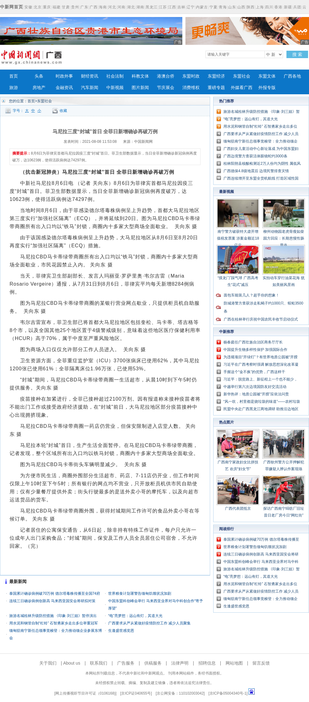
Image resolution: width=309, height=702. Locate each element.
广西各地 (292, 76)
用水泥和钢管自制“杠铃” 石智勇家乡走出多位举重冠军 (53, 623)
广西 (94, 7)
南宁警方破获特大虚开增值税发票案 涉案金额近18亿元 (238, 238)
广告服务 (125, 663)
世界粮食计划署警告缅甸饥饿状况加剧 (139, 593)
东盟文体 (267, 76)
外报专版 (267, 87)
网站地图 (234, 663)
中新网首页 (11, 6)
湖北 (131, 7)
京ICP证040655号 (136, 693)
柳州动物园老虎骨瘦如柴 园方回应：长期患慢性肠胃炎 (283, 238)
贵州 (75, 7)
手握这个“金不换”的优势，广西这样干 (254, 372)
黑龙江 (152, 7)
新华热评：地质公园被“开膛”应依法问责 (256, 394)
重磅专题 (216, 87)
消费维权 (191, 87)
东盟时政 (191, 76)
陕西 (251, 7)
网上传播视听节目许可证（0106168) (85, 693)
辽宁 (191, 7)
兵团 (297, 7)
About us (71, 663)
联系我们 (98, 663)
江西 (172, 7)
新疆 (288, 7)
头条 (39, 76)
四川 (269, 7)
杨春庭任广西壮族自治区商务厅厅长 (253, 342)
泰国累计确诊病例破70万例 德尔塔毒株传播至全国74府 (54, 593)
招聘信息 (207, 663)
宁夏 (214, 7)
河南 (121, 7)
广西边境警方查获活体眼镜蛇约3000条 (255, 156)
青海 (223, 7)
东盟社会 (241, 76)
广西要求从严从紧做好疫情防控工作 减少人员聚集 (149, 623)
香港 (278, 7)
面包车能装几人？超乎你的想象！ (251, 295)
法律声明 (179, 663)
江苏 (163, 7)
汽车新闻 (89, 87)
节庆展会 (165, 87)
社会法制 (115, 76)
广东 (84, 7)
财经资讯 (89, 76)
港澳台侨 (165, 76)
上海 (260, 7)
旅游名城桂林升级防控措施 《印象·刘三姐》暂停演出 (53, 616)
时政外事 (64, 76)
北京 (38, 7)
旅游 (13, 87)
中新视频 (115, 87)
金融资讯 (64, 87)
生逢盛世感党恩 (121, 630)
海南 (103, 7)
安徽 (28, 7)
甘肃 (66, 7)
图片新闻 (140, 87)
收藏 (63, 110)
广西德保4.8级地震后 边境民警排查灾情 (256, 171)
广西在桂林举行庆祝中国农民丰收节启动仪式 (261, 319)
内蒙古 (202, 7)
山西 (241, 7)
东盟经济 (216, 76)
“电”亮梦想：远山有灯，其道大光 (135, 616)
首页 (13, 76)
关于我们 (48, 663)
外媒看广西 (241, 87)
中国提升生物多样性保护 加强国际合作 (255, 349)
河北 (112, 7)
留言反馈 (261, 663)
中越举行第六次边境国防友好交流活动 (254, 387)
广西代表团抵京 (238, 508)
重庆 (47, 7)
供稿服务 (153, 663)
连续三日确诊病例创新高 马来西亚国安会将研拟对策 (52, 601)
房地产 (38, 87)
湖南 (140, 7)
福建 (57, 7)
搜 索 (297, 54)
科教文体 (140, 76)
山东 (232, 7)
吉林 (181, 7)
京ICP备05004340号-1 (228, 693)
